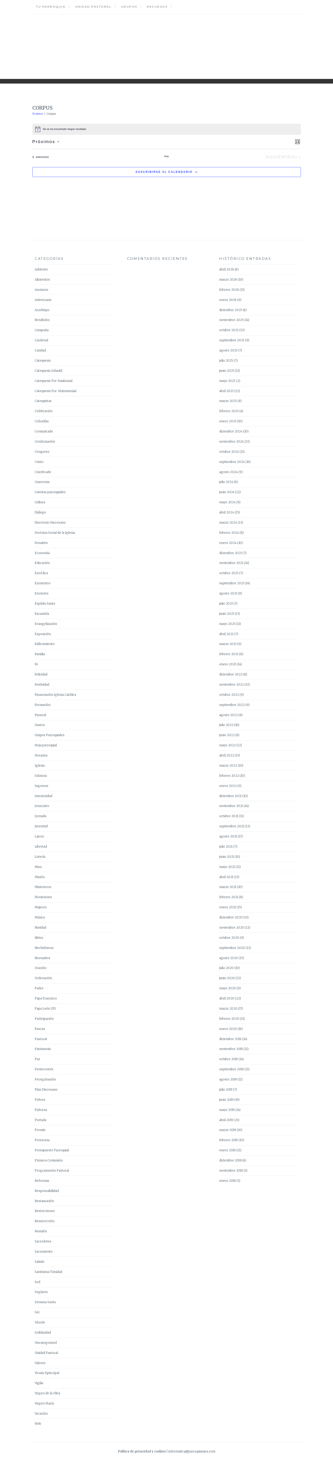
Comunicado (44, 431)
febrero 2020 (229, 1019)
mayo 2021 (227, 867)
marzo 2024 (228, 523)
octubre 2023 (228, 573)
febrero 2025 (229, 411)
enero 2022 (228, 786)
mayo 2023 (227, 624)
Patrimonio (43, 1049)
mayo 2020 (227, 988)
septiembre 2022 (232, 705)
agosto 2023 (228, 593)
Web (38, 1424)
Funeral (40, 715)
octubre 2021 (228, 816)
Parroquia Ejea (166, 43)
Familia (40, 654)
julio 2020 (226, 968)
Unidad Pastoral (93, 6)
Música (40, 917)
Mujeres (41, 907)
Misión (40, 877)
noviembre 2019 (231, 1049)
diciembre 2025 (230, 310)
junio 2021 (226, 857)
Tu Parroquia (50, 6)
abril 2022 (226, 755)
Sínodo (40, 1322)
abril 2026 (226, 269)
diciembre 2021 (230, 796)
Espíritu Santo (45, 604)
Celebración (43, 411)
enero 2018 (227, 1181)
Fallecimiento (45, 644)
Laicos (39, 836)
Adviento (41, 269)
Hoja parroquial (46, 745)
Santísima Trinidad (48, 1272)
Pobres (40, 1100)
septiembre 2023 (231, 583)
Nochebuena (44, 948)
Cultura (40, 502)
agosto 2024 (228, 472)
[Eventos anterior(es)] (40, 157)
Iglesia (40, 766)
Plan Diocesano (46, 1090)
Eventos (37, 113)
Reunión (41, 1231)
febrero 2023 (228, 654)
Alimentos (42, 280)
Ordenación (43, 978)
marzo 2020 (228, 1009)
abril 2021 (226, 877)
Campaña (42, 330)
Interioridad (43, 796)
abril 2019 (226, 1120)
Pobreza (41, 1110)
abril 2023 (226, 634)
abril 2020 (226, 998)
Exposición (43, 634)
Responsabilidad (47, 1191)
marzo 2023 (228, 644)
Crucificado (43, 472)
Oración (40, 968)
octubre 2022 (229, 695)
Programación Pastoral (52, 1171)
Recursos (157, 6)
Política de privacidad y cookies (142, 1451)
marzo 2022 (228, 766)
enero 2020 (228, 1029)
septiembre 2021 (231, 826)
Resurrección (44, 1221)
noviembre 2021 (231, 806)
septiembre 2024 (232, 462)
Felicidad (41, 674)
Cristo (39, 462)
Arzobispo (42, 310)
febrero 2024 (229, 533)
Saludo (39, 1262)
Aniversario (43, 300)
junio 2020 (227, 978)
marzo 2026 (228, 280)
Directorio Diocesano (50, 523)
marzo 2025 (228, 401)
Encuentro (42, 583)
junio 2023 (226, 614)
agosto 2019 (228, 1079)
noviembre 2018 (231, 1171)
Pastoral (41, 1039)
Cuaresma (42, 482)
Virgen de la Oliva (47, 1393)
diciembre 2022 (230, 674)
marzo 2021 (227, 887)
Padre (39, 988)
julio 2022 (226, 725)
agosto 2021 (228, 836)
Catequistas (43, 401)
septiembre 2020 (232, 948)
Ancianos (41, 290)
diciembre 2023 (230, 553)
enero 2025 (227, 421)
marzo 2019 (227, 1130)
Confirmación (45, 442)
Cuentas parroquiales (50, 492)
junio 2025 (226, 371)
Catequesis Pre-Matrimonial (55, 391)
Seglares (41, 1292)
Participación (44, 1019)
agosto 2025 (228, 350)
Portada (40, 1120)
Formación (42, 705)
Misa (38, 867)
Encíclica (41, 573)
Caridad (40, 350)
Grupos (129, 6)
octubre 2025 (229, 330)
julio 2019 (225, 1090)
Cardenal (41, 340)
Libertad (41, 847)
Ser (37, 1312)
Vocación (41, 1414)
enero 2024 (228, 543)
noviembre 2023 (231, 563)
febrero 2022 (229, 776)
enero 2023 (227, 664)
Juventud (41, 826)
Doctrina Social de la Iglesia (55, 533)
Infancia (41, 776)
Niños (39, 938)
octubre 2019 (228, 1059)
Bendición (42, 320)
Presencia (42, 1140)
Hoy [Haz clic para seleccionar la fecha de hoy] (166, 156)
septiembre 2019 (231, 1069)
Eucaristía (42, 614)
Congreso (42, 452)
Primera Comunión (49, 1160)
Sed (37, 1282)
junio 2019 (226, 1100)
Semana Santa (45, 1302)
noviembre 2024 (231, 442)
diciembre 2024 (230, 431)
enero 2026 (228, 300)
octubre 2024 (229, 452)
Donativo (41, 543)
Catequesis (43, 361)
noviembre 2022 (231, 685)
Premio (40, 1130)
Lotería (40, 857)
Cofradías (42, 421)
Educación (42, 563)
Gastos (40, 725)
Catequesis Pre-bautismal (53, 381)
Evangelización (46, 624)
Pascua (40, 1029)
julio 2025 (226, 361)
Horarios (41, 755)
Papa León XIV (45, 1009)
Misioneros (43, 887)
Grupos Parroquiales (50, 735)
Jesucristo (42, 806)
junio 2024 (226, 492)
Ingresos (41, 786)
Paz (37, 1059)
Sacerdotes (43, 1241)
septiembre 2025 (231, 340)
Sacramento (44, 1252)
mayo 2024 (227, 502)
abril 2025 (226, 391)
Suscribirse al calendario (164, 172)
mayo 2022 (227, 745)
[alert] (166, 129)
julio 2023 (226, 604)
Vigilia (39, 1383)
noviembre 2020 (231, 928)
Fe (36, 664)
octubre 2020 (229, 938)
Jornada (40, 816)
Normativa (42, 958)
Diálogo (40, 512)
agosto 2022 (228, 715)
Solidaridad (43, 1333)
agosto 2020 (228, 958)
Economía (42, 553)
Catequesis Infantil (48, 371)
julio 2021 (226, 847)
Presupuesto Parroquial (52, 1150)
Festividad (42, 685)
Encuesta (41, 593)
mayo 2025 (227, 381)
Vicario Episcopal (47, 1373)
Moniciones (43, 897)
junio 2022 (226, 735)
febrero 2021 (228, 897)
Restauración (44, 1201)
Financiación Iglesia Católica (55, 695)
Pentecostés (44, 1069)
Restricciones (45, 1211)
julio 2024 (226, 482)
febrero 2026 (229, 290)
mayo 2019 (227, 1110)
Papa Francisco (46, 998)
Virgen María (44, 1403)
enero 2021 (227, 907)
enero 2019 (227, 1150)
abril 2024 (226, 512)
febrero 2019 (228, 1140)
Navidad (40, 928)
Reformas (42, 1181)
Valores (40, 1363)
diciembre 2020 (231, 917)
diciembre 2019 (230, 1039)
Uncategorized (46, 1343)
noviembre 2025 (231, 320)
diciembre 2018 (230, 1160)
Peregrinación (45, 1079)
